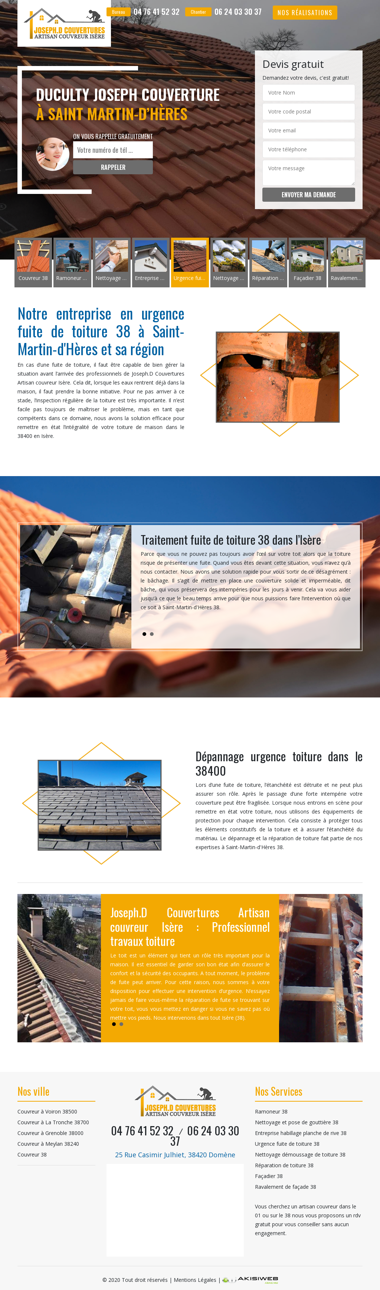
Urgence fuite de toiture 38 (287, 1143)
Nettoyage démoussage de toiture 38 (300, 1154)
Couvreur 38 (32, 1154)
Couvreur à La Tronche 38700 (53, 1122)
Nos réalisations (305, 12)
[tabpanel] (246, 575)
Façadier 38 (269, 1176)
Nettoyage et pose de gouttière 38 (296, 1122)
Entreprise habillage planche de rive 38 (301, 1132)
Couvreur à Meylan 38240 (48, 1143)
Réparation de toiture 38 (284, 1165)
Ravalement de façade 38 (285, 1186)
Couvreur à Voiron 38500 (47, 1111)
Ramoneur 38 (271, 1111)
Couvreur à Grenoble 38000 (50, 1132)
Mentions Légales (195, 1279)
